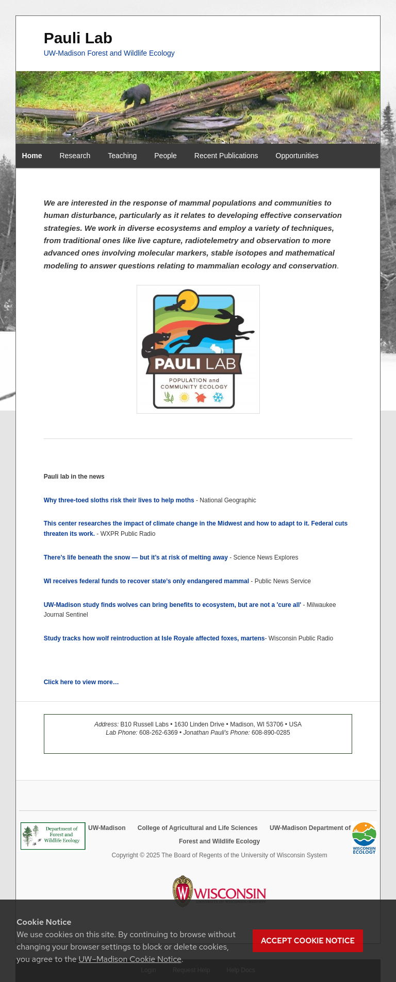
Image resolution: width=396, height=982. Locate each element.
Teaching (122, 155)
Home (32, 155)
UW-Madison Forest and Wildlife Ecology (109, 53)
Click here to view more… (81, 682)
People (165, 155)
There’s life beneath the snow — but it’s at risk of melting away (136, 557)
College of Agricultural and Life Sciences (198, 828)
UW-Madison (106, 828)
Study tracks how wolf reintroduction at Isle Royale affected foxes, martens (154, 638)
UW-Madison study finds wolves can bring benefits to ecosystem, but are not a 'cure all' (173, 604)
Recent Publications (226, 155)
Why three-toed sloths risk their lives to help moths (119, 500)
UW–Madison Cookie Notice (129, 959)
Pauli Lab (78, 37)
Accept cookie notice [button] (308, 941)
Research (74, 155)
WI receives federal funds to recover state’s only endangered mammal (147, 581)
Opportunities (297, 155)
